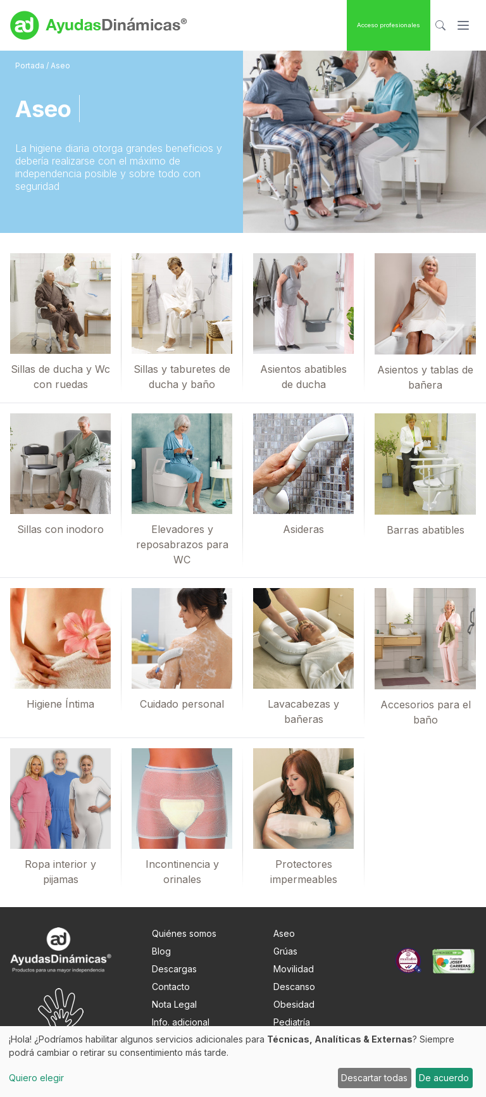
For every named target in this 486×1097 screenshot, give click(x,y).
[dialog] (243, 1061)
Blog (161, 951)
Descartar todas (374, 1077)
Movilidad (293, 968)
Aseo (284, 933)
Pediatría (291, 1022)
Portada (30, 65)
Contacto (171, 986)
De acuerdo (444, 1077)
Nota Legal (174, 1004)
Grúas (285, 951)
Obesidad (294, 1004)
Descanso (294, 986)
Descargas (174, 968)
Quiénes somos (184, 933)
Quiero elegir (36, 1077)
